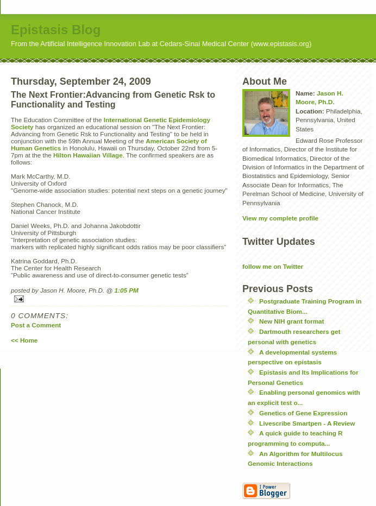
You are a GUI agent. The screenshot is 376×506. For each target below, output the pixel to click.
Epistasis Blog (56, 29)
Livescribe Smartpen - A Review (307, 423)
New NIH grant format (291, 321)
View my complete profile (280, 218)
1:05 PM (127, 290)
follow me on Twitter (272, 266)
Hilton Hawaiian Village (88, 155)
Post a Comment (36, 324)
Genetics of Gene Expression (303, 412)
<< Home (24, 340)
